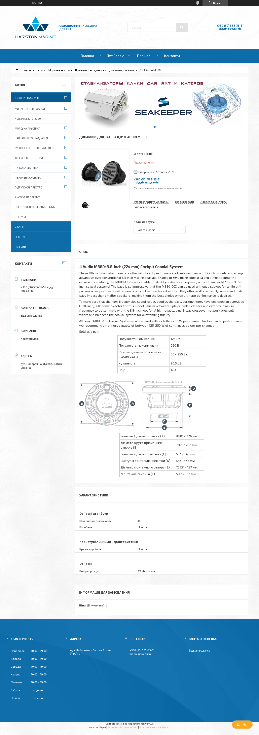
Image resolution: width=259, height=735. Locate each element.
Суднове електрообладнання (34, 148)
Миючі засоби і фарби (30, 108)
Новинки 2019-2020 (28, 118)
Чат (242, 724)
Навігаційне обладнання (31, 138)
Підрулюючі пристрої (29, 187)
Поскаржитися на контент (123, 727)
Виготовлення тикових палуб (35, 207)
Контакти (172, 56)
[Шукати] (182, 27)
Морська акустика (60, 70)
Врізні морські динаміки (90, 70)
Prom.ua (149, 723)
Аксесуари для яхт (27, 197)
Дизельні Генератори (29, 158)
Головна (87, 56)
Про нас (143, 56)
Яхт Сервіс (115, 56)
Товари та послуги (33, 70)
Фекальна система (28, 177)
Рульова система (26, 167)
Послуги (20, 217)
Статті (19, 226)
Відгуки (20, 247)
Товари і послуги (27, 97)
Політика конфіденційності (154, 727)
